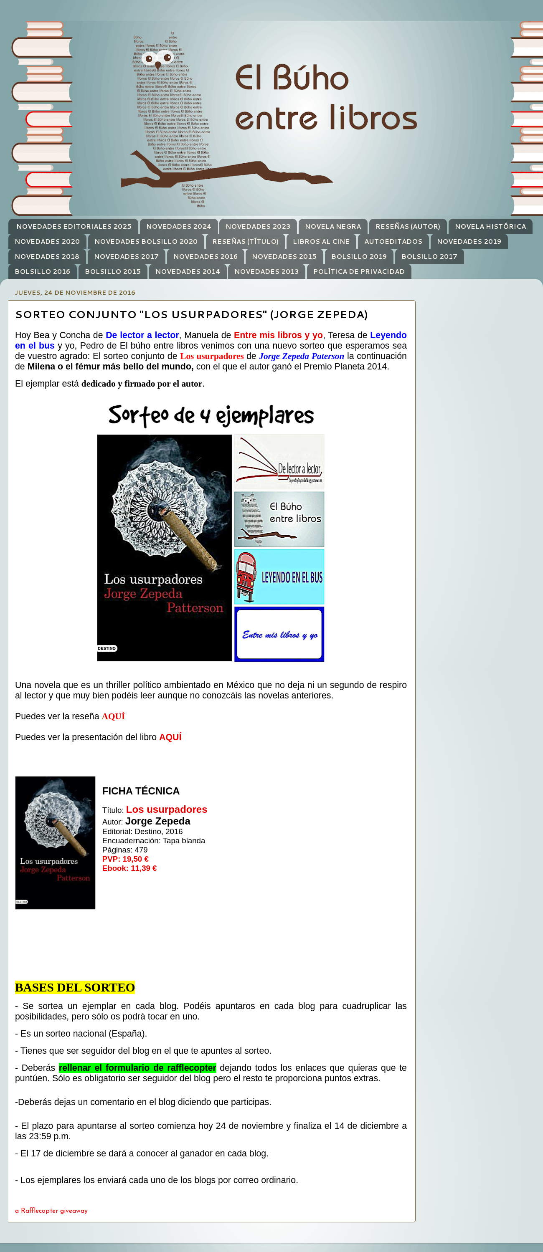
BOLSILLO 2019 (359, 256)
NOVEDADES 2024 (178, 226)
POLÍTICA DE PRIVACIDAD (359, 271)
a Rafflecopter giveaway (51, 1211)
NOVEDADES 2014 (187, 271)
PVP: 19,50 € (125, 859)
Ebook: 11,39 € (129, 868)
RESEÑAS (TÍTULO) (245, 241)
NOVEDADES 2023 (258, 226)
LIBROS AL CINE (321, 241)
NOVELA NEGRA (333, 226)
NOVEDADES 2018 (47, 256)
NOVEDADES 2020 (47, 241)
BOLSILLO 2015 (113, 271)
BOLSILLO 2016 (42, 271)
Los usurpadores (167, 809)
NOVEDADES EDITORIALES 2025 (74, 226)
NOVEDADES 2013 (266, 271)
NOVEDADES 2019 (469, 241)
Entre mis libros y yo (278, 335)
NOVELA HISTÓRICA (490, 226)
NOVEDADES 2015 (284, 256)
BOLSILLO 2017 (429, 256)
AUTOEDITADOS (393, 241)
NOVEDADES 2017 (126, 256)
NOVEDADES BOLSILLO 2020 (146, 241)
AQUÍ (113, 716)
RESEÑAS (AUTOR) (408, 226)
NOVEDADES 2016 (205, 256)
